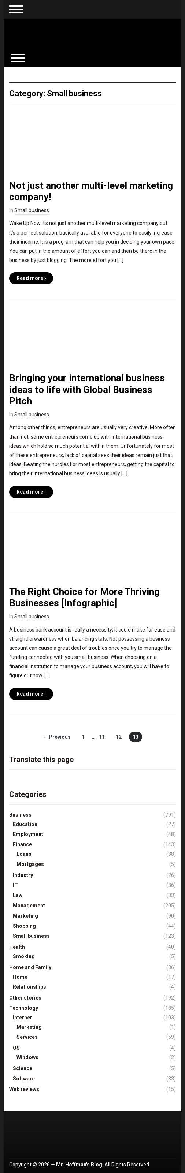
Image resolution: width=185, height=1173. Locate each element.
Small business (31, 210)
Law (17, 895)
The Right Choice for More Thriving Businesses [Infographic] (84, 597)
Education (25, 824)
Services (27, 1037)
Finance (22, 844)
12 (119, 737)
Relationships (29, 987)
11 (102, 737)
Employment (28, 834)
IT (15, 885)
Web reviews (24, 1089)
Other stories (25, 998)
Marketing (25, 916)
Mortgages (30, 864)
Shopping (24, 926)
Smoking (24, 956)
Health (17, 947)
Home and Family (30, 967)
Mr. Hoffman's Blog (79, 1165)
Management (29, 905)
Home (20, 977)
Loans (24, 854)
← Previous (56, 737)
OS (16, 1048)
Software (24, 1079)
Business (20, 815)
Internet (22, 1017)
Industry (23, 875)
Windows (27, 1057)
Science (22, 1068)
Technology (23, 1008)
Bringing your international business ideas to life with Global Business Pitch (87, 389)
